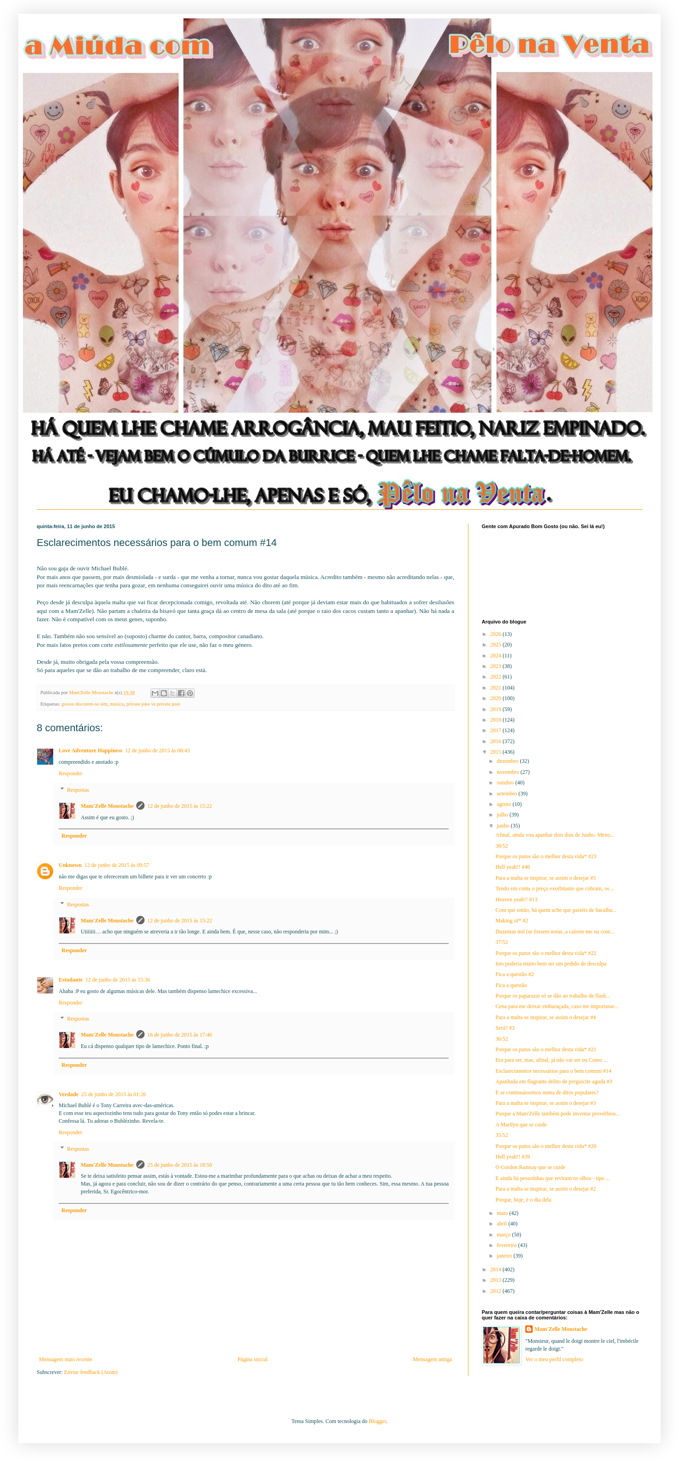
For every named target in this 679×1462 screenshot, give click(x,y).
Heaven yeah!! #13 (516, 899)
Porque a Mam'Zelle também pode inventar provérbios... (557, 1113)
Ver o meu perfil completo (554, 1359)
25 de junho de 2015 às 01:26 (113, 1094)
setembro (507, 793)
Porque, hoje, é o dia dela (523, 1200)
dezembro (508, 761)
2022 (496, 676)
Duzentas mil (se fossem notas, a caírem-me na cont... (554, 931)
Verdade (68, 1094)
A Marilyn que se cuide (521, 1124)
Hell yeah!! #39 (512, 1156)
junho (504, 825)
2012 (496, 1291)
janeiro (505, 1255)
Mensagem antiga (432, 1359)
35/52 (501, 1135)
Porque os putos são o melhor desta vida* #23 (545, 856)
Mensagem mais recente (65, 1359)
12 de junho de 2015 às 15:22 (179, 806)
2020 (496, 698)
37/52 (501, 942)
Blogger (377, 1421)
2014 (496, 1269)
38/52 (501, 846)
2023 (496, 666)
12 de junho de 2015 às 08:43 (157, 750)
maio (503, 1213)
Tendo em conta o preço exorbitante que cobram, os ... (555, 888)
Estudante (71, 980)
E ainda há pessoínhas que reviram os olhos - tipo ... (552, 1178)
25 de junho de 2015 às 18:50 (179, 1165)
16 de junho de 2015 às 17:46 (179, 1035)
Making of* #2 (511, 920)
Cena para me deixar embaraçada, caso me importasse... (556, 1006)
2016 (496, 741)
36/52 (501, 1039)
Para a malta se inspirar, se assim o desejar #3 (545, 1103)
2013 (496, 1280)
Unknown (70, 865)
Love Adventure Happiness (90, 750)
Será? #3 (505, 1028)
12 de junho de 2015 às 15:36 (117, 980)
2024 (496, 655)
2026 (496, 634)
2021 (496, 687)
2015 (496, 752)
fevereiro (507, 1245)
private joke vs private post (153, 703)
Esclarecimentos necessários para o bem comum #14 (553, 1071)
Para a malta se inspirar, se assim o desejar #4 (545, 1017)
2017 (496, 730)
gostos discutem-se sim (84, 703)
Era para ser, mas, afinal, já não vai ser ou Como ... (551, 1060)
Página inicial (253, 1359)
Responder (70, 773)
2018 (496, 720)
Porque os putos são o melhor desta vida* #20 (545, 1146)
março (504, 1234)
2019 (496, 709)
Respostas (78, 790)
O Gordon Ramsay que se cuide (530, 1167)
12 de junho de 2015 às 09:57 (116, 865)
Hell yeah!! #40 (512, 867)
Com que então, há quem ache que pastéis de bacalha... (556, 910)
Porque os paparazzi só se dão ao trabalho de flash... (552, 996)
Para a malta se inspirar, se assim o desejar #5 (545, 878)
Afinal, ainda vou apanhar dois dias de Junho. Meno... (554, 835)
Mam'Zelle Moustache (107, 806)
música (117, 703)
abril (502, 1223)
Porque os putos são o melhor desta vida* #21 (545, 1049)
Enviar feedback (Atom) (91, 1372)
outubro (506, 782)
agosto (504, 804)
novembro (509, 772)
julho (503, 814)
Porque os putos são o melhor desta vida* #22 (545, 953)
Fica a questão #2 (514, 974)
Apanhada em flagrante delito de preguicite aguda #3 (553, 1081)
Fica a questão (511, 985)
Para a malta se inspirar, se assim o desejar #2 (545, 1189)
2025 (496, 644)
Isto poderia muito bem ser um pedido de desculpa (551, 963)
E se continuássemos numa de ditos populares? (547, 1092)
